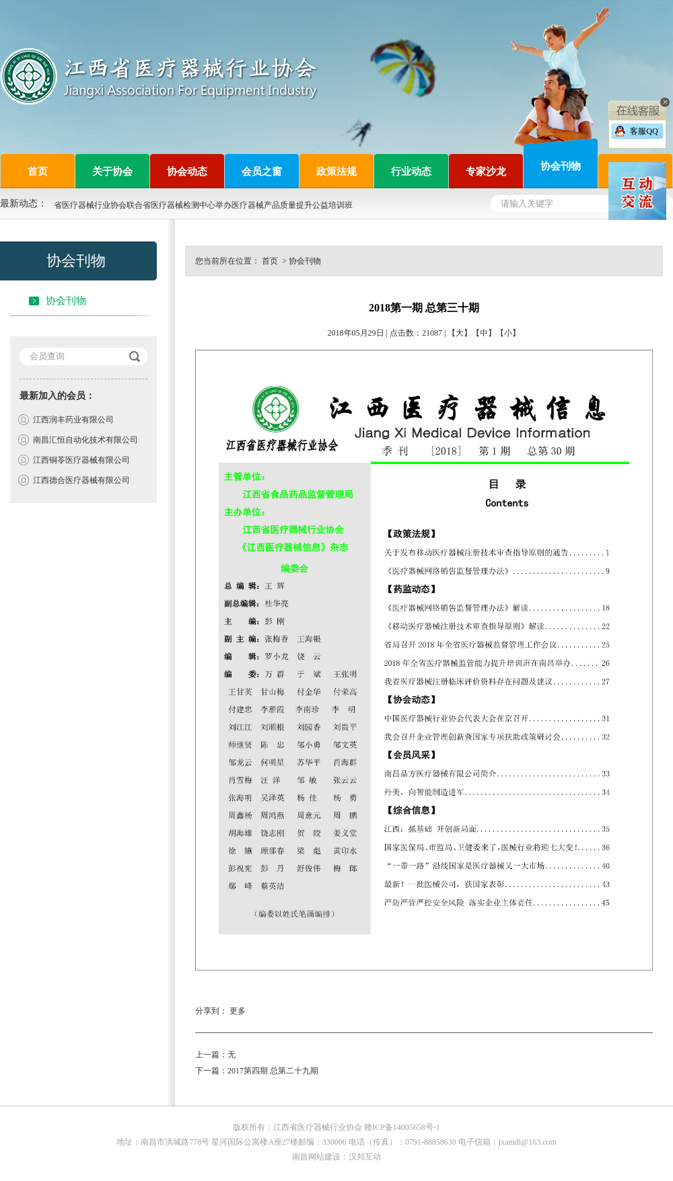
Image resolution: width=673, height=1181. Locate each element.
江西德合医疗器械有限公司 (81, 480)
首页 (271, 261)
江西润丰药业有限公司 (73, 419)
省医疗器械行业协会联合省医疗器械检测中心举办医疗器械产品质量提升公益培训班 (203, 205)
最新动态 (19, 203)
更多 (237, 1011)
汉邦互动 (365, 1156)
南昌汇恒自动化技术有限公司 (85, 440)
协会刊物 (66, 300)
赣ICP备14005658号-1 (402, 1127)
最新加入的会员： (57, 396)
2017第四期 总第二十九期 (272, 1070)
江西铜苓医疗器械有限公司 (81, 460)
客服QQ (644, 131)
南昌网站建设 (316, 1156)
